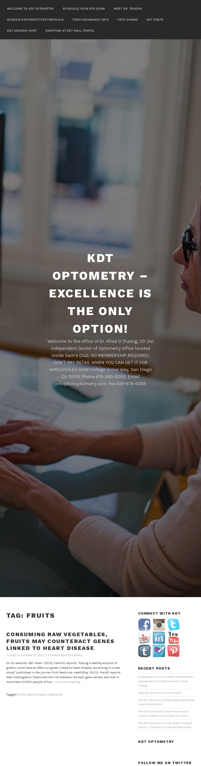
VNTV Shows (128, 19)
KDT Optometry (156, 719)
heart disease (36, 672)
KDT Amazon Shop (22, 30)
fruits (21, 672)
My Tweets (145, 747)
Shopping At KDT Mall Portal (70, 30)
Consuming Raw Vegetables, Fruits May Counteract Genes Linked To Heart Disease (60, 618)
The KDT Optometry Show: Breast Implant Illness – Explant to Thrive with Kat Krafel (165, 702)
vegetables (55, 672)
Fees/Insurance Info (91, 19)
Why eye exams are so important (159, 670)
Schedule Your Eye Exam (84, 8)
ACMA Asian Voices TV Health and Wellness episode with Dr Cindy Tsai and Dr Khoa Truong (165, 658)
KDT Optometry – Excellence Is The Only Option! (100, 270)
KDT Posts (155, 19)
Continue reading (69, 659)
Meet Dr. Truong (128, 8)
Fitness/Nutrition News (65, 632)
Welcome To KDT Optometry (30, 8)
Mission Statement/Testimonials (35, 19)
